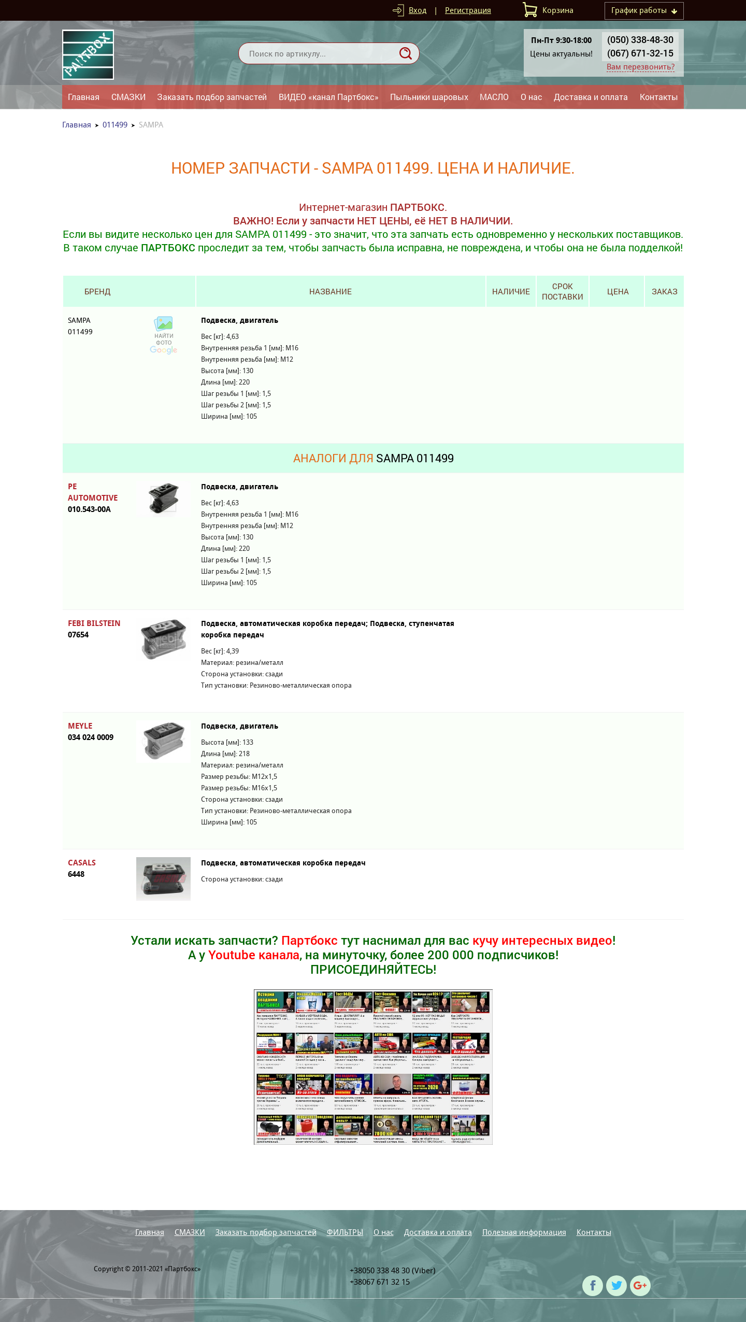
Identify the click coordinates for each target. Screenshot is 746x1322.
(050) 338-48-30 (640, 39)
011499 (115, 125)
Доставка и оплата (591, 96)
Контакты (659, 96)
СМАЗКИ (128, 96)
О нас (531, 96)
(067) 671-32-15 (640, 53)
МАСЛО (494, 96)
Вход (417, 10)
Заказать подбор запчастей (212, 96)
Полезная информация (524, 1232)
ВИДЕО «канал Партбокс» (329, 96)
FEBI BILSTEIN (97, 629)
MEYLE (97, 732)
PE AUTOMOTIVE (97, 498)
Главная (83, 96)
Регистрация (468, 10)
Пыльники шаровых (429, 96)
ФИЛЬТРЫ (345, 1232)
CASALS (97, 869)
